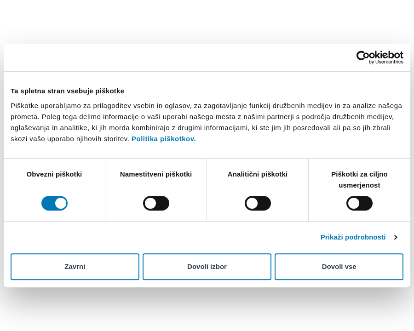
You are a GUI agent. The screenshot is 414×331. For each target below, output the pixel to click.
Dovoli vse (339, 266)
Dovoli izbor (207, 266)
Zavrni (74, 266)
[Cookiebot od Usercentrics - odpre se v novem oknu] (363, 57)
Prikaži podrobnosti (353, 237)
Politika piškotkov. (164, 139)
